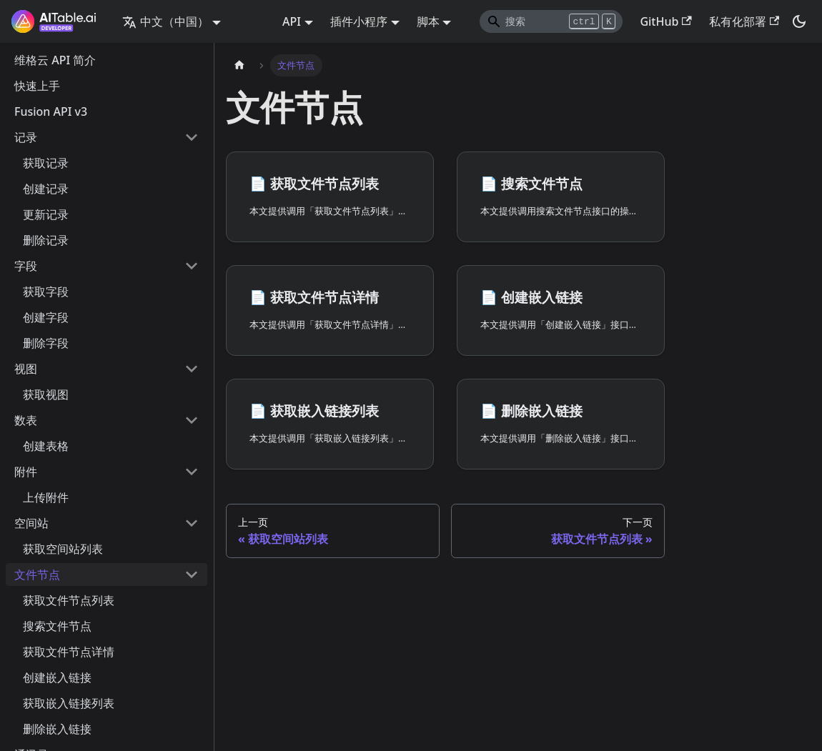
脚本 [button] (428, 21)
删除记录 (46, 240)
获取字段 (46, 291)
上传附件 (46, 497)
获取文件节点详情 (68, 652)
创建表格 (46, 446)
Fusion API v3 (50, 111)
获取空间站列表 (63, 549)
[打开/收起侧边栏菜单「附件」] (191, 471)
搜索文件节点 (57, 626)
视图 (25, 369)
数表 (25, 420)
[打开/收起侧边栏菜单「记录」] (191, 137)
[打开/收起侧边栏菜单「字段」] (191, 265)
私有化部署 (744, 21)
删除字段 (46, 343)
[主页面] (239, 65)
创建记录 (46, 189)
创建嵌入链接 (57, 677)
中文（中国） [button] (165, 21)
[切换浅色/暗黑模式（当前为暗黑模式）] (799, 21)
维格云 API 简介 (55, 60)
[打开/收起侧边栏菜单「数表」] (191, 420)
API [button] (291, 21)
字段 (25, 266)
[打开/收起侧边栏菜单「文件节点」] (191, 574)
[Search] (551, 21)
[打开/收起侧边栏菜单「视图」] (191, 368)
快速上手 (37, 86)
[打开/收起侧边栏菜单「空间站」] (191, 523)
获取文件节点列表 (68, 600)
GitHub (665, 21)
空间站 (31, 523)
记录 (25, 137)
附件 (25, 471)
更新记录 (46, 214)
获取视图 (46, 394)
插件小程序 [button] (358, 21)
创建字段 (46, 317)
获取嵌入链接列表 (68, 703)
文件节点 (37, 574)
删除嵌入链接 (57, 729)
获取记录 (46, 163)
